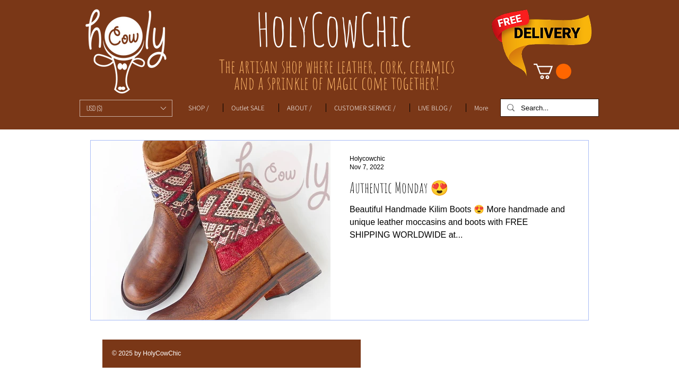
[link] (552, 71)
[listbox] (126, 108)
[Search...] (548, 108)
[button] (126, 108)
